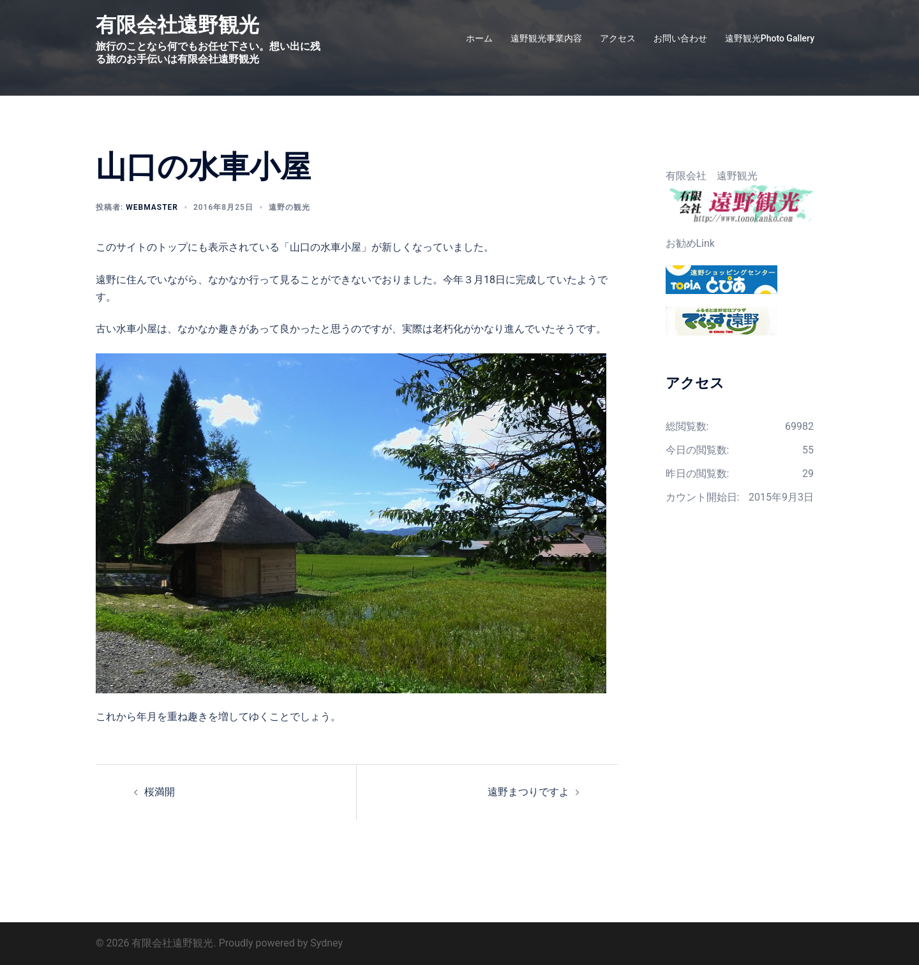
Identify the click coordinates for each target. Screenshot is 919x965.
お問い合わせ (680, 38)
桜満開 (159, 792)
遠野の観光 (289, 207)
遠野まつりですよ (528, 792)
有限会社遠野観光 (177, 25)
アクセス (618, 38)
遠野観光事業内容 (546, 38)
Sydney (326, 943)
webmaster (152, 207)
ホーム (479, 38)
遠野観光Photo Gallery (769, 38)
